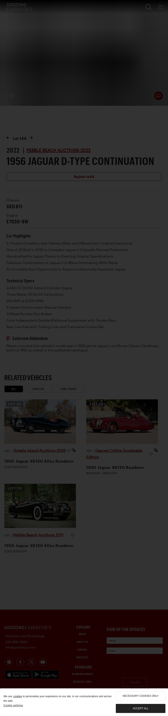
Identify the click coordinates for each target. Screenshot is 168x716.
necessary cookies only (141, 695)
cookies (17, 696)
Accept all (140, 708)
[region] (84, 702)
